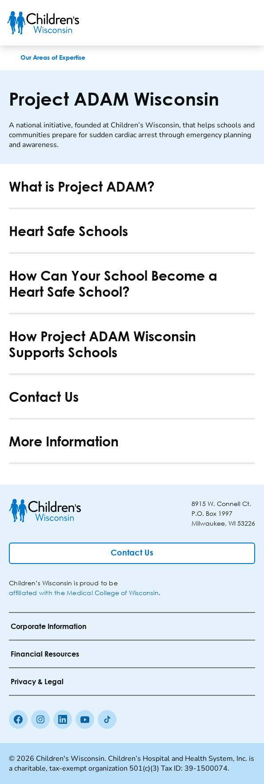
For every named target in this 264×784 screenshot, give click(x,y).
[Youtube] (85, 719)
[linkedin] (62, 719)
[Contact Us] (132, 553)
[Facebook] (18, 719)
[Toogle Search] (223, 22)
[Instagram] (40, 719)
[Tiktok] (107, 719)
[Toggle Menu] (246, 22)
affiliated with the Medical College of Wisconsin (84, 592)
